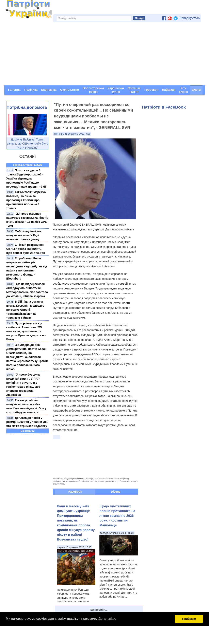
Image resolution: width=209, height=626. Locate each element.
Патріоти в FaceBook (164, 107)
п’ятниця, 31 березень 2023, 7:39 (72, 133)
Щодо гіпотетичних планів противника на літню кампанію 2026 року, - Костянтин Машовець (117, 515)
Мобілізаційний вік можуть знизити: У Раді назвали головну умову (23, 235)
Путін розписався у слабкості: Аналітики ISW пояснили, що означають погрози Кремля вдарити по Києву (26, 331)
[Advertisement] (104, 54)
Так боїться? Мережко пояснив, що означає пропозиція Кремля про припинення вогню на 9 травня (26, 200)
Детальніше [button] (107, 618)
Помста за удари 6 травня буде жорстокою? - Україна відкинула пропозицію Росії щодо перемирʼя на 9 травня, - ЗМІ (26, 178)
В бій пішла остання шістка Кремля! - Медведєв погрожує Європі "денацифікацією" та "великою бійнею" (25, 309)
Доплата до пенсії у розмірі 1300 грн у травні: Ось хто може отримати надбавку (27, 422)
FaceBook (75, 491)
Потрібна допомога (26, 107)
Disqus (115, 491)
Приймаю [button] (189, 618)
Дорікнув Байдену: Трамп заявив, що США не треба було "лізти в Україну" (27, 143)
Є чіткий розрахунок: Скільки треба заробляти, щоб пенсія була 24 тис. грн (25, 248)
